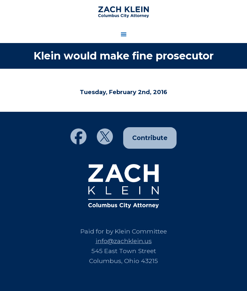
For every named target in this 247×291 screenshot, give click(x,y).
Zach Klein (123, 12)
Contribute (150, 138)
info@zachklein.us (124, 241)
